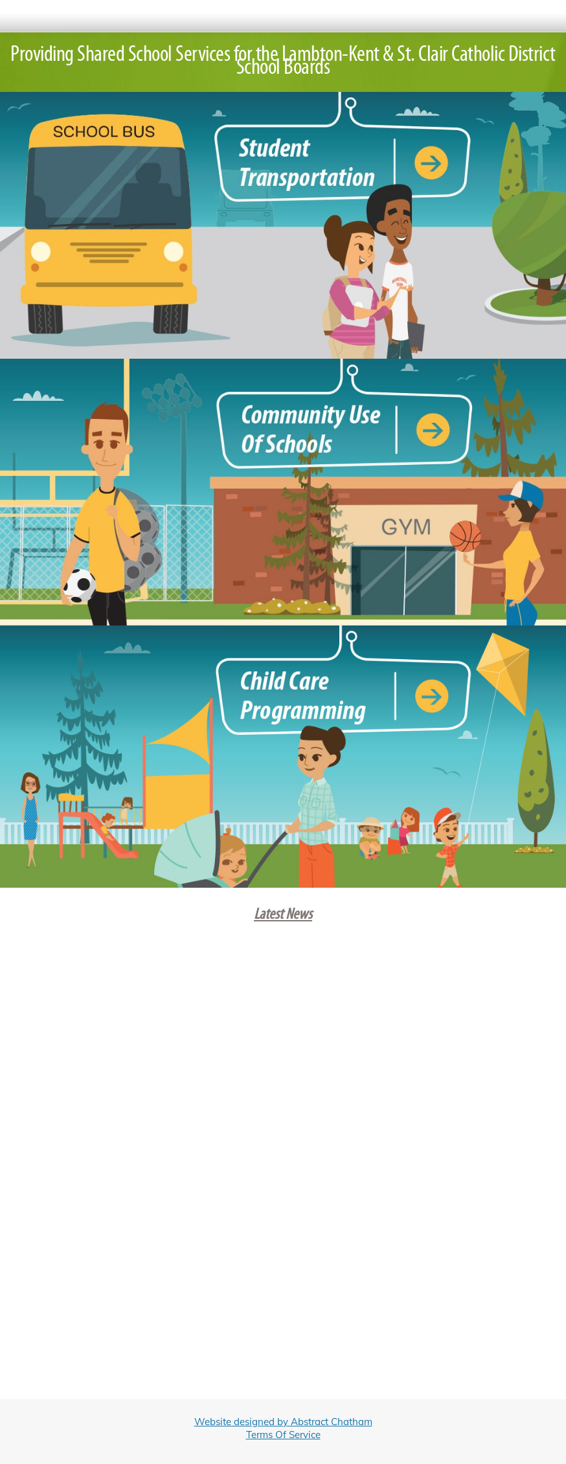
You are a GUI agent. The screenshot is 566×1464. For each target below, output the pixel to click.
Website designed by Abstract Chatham (283, 1421)
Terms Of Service (283, 1434)
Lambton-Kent (330, 55)
